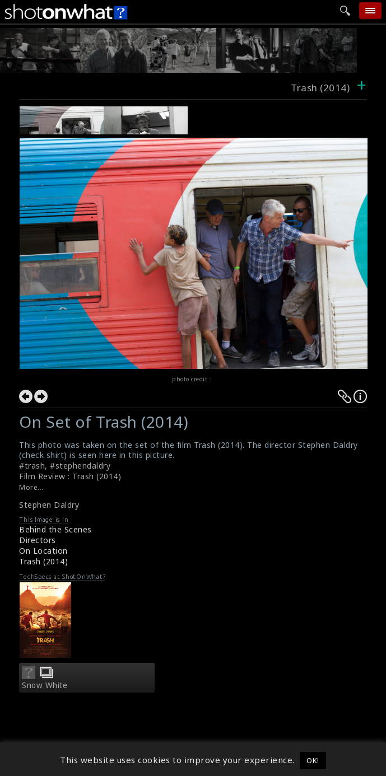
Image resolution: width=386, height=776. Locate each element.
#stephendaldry (80, 465)
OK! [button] (312, 760)
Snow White (44, 685)
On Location (43, 550)
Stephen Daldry (49, 504)
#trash (32, 465)
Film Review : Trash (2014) (70, 476)
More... (31, 487)
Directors (37, 540)
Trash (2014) (43, 561)
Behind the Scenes (55, 529)
